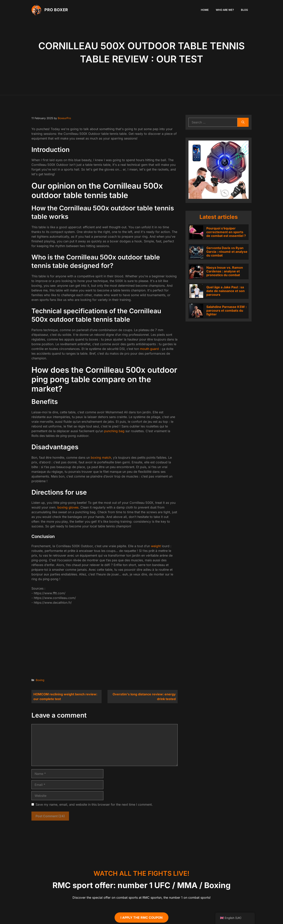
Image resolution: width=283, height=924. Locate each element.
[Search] (243, 122)
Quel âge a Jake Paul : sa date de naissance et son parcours (225, 291)
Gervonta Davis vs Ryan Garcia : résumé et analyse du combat (226, 251)
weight (156, 546)
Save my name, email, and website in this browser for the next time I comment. (94, 804)
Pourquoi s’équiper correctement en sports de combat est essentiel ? (226, 232)
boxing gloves (67, 507)
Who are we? (225, 9)
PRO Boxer (56, 9)
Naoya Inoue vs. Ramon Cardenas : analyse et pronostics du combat (224, 271)
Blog (244, 9)
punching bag (114, 431)
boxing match (101, 457)
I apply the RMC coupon (141, 917)
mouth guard (149, 349)
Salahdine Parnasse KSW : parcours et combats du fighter (226, 310)
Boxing (40, 680)
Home (205, 9)
